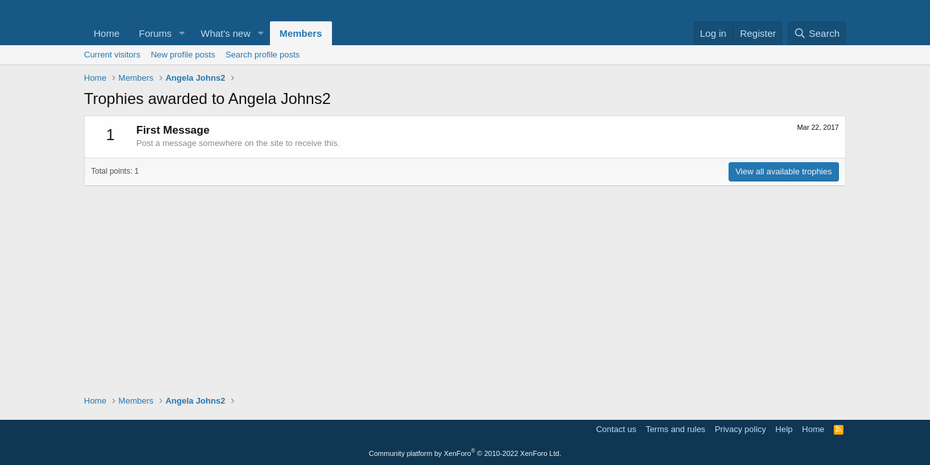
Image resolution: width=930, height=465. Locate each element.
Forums (155, 33)
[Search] (816, 33)
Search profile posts (262, 54)
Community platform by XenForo (465, 453)
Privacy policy (740, 429)
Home (106, 33)
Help (784, 429)
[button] (182, 33)
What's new (226, 33)
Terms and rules (675, 429)
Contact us (616, 429)
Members (301, 33)
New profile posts (182, 54)
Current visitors (112, 54)
